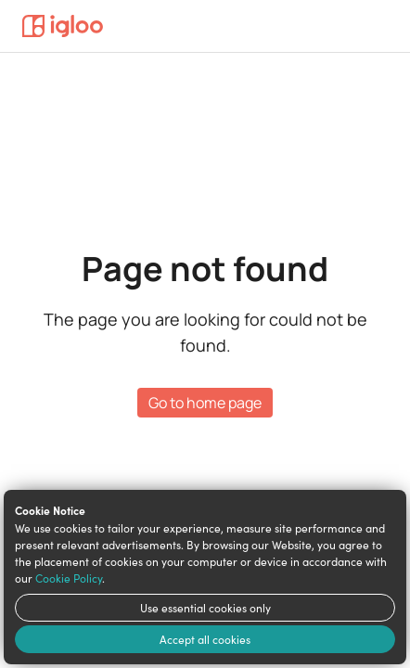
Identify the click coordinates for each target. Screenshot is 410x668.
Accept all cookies (205, 639)
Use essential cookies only (205, 607)
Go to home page (205, 402)
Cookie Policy (68, 578)
